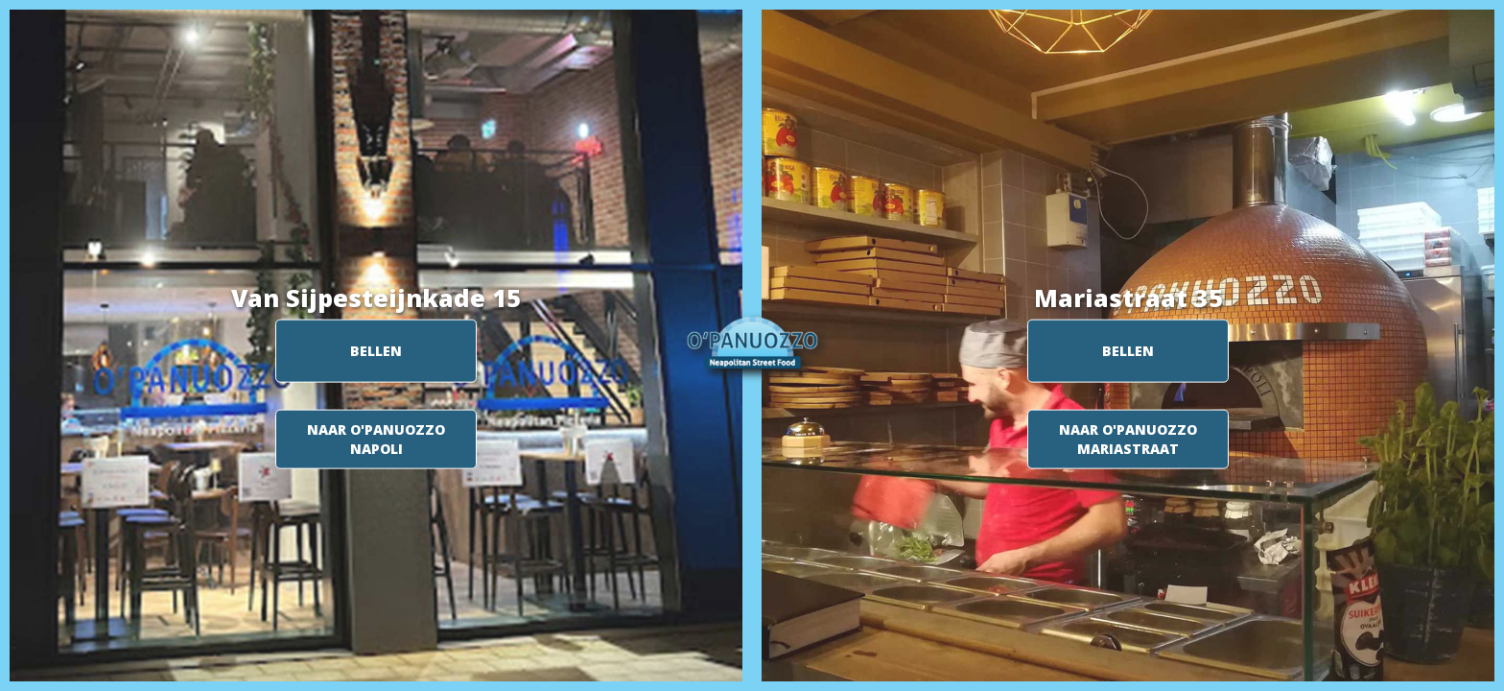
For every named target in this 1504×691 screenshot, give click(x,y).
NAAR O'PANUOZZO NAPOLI (376, 439)
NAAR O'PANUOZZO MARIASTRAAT (1128, 439)
